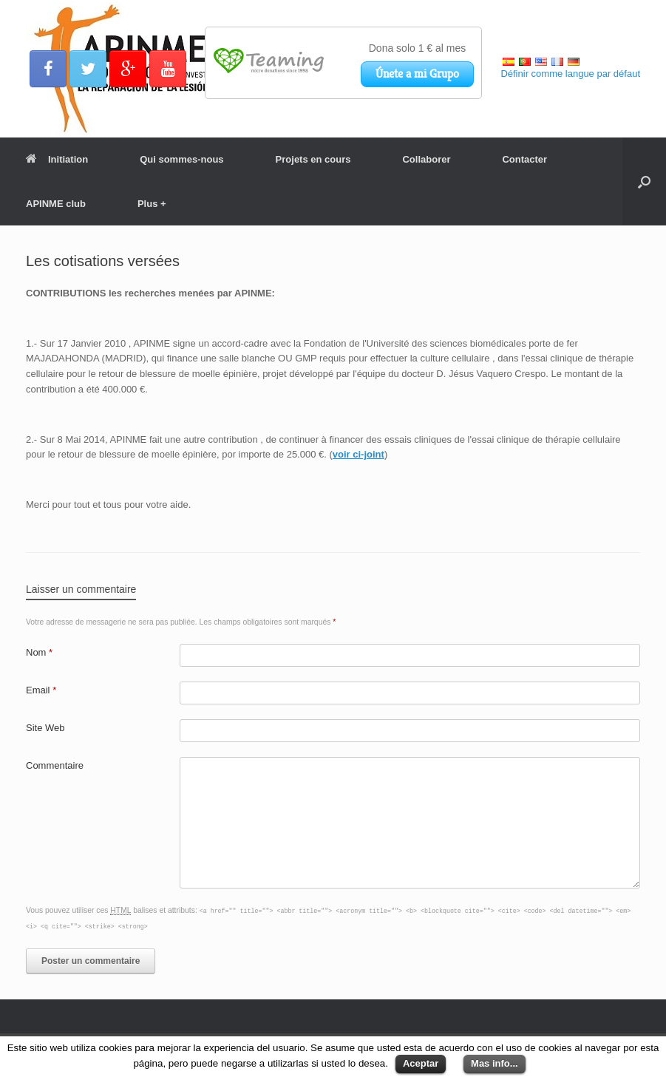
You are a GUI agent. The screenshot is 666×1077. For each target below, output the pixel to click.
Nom (39, 652)
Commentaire (55, 765)
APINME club (56, 203)
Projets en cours (313, 159)
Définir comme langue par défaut (570, 73)
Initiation (57, 159)
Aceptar (420, 1063)
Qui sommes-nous (181, 159)
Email (41, 690)
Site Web (45, 727)
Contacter (524, 159)
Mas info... (494, 1063)
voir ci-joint (358, 454)
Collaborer (426, 159)
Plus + (151, 203)
